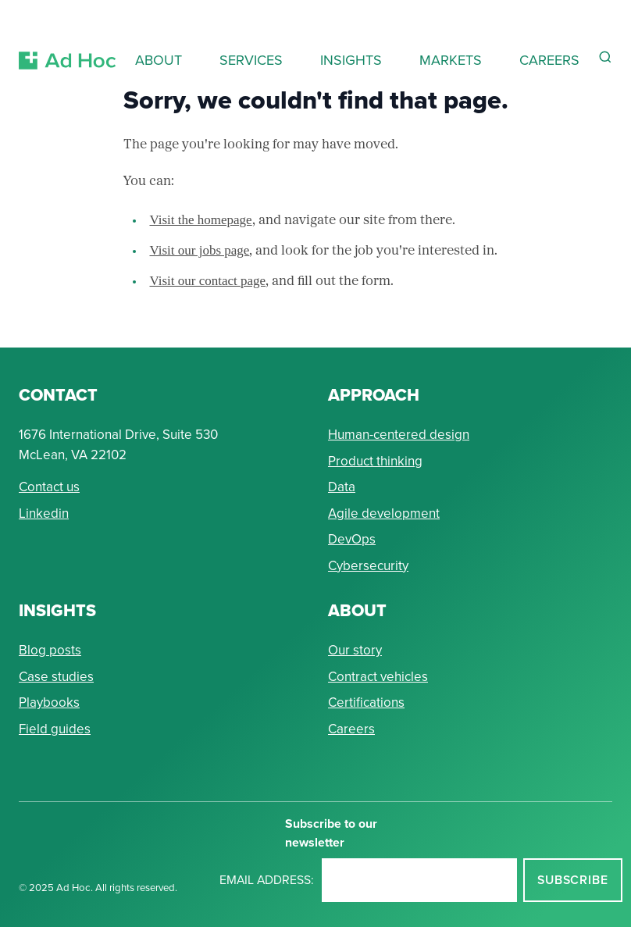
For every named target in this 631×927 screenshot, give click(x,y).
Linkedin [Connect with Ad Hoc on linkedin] (44, 513)
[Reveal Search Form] (605, 57)
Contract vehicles (378, 676)
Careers (351, 729)
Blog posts (50, 650)
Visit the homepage (201, 219)
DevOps (352, 539)
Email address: (266, 880)
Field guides (55, 729)
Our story (355, 650)
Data (341, 487)
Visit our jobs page (200, 250)
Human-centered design (398, 434)
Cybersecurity (368, 566)
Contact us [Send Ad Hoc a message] (49, 487)
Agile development (384, 513)
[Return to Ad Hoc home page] (67, 42)
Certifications (366, 702)
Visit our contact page (208, 280)
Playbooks (49, 702)
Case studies (56, 676)
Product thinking (375, 461)
